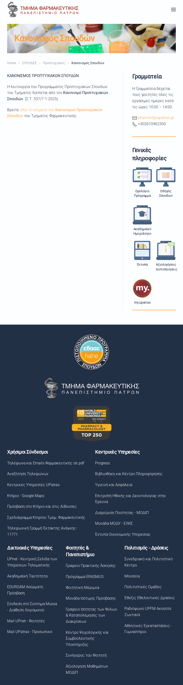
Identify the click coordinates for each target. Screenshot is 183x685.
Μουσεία (130, 576)
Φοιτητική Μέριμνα (81, 587)
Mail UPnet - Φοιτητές (25, 621)
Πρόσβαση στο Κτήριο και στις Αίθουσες (41, 506)
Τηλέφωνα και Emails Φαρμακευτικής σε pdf (44, 463)
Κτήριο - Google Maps (25, 495)
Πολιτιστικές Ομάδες (141, 587)
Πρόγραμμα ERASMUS (83, 576)
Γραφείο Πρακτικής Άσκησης (90, 565)
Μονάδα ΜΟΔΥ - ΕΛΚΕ (113, 523)
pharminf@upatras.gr (156, 117)
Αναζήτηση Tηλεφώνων (27, 474)
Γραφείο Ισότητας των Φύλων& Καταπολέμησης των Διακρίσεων (90, 615)
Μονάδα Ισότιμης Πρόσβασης (90, 598)
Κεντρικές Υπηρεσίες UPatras (32, 485)
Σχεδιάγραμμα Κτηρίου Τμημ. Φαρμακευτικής (45, 517)
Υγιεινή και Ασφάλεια (113, 485)
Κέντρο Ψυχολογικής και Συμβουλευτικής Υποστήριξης (86, 638)
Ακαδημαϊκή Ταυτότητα (26, 576)
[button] (173, 9)
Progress (101, 463)
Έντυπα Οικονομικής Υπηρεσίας (122, 534)
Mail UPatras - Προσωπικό (28, 631)
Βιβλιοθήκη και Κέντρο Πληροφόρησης (128, 474)
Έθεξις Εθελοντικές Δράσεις (148, 598)
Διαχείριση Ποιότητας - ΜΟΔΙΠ (121, 512)
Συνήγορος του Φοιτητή (85, 655)
